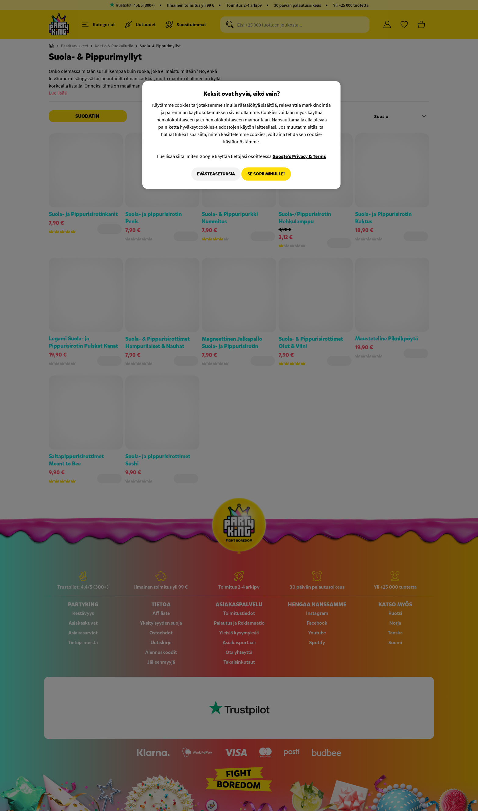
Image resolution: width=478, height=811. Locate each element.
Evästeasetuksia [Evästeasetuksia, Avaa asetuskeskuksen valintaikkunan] (213, 174)
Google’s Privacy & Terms (299, 156)
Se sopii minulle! (266, 174)
